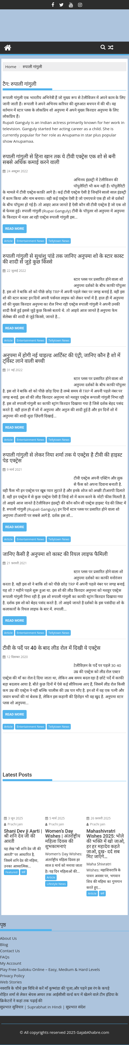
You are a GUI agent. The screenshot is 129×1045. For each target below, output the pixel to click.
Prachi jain (13, 824)
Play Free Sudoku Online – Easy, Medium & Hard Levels (50, 969)
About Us (8, 938)
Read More (14, 229)
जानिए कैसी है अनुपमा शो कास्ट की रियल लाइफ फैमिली (55, 554)
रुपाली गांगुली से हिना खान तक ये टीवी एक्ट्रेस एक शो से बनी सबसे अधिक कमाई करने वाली (59, 159)
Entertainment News (30, 241)
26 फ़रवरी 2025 (98, 818)
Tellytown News (58, 241)
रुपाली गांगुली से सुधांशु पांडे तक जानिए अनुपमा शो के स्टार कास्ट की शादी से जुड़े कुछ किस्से (63, 259)
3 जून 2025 (13, 818)
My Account (10, 963)
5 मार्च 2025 (55, 818)
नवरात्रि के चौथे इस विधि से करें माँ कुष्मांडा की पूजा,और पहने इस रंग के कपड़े (54, 988)
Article (8, 241)
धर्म (23, 872)
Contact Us (10, 950)
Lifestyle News (56, 884)
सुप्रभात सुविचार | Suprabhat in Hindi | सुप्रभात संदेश (42, 1006)
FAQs (4, 956)
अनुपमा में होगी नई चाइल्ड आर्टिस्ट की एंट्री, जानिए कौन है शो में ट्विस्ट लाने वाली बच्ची (61, 358)
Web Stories (11, 981)
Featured (11, 872)
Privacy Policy (12, 975)
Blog (4, 944)
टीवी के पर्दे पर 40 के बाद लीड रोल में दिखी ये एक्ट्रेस (52, 648)
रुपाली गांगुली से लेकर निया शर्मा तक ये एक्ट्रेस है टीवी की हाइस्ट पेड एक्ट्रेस (62, 458)
